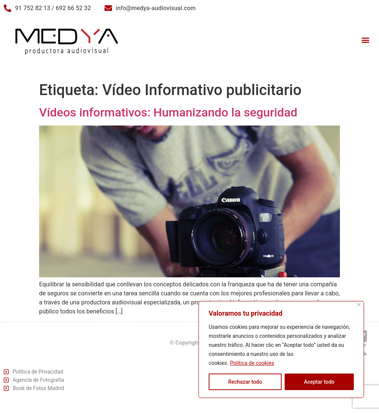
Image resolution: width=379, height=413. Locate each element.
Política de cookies (252, 363)
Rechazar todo (245, 382)
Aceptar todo (319, 382)
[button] (365, 40)
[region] (281, 349)
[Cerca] (359, 304)
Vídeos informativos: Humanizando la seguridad (168, 112)
